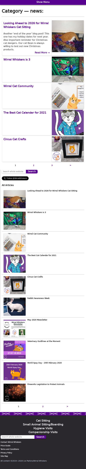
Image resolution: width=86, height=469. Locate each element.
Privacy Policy (6, 453)
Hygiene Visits (43, 428)
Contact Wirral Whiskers (11, 442)
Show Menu (43, 2)
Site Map (4, 456)
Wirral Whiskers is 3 (16, 59)
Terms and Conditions (10, 449)
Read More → (42, 52)
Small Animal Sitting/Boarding (43, 424)
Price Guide (5, 446)
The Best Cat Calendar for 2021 (24, 112)
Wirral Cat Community (18, 86)
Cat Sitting (43, 420)
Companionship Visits (43, 432)
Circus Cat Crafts (14, 139)
